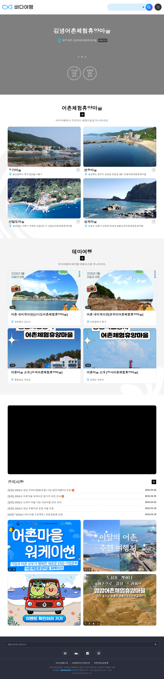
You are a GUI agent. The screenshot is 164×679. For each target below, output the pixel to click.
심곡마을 (90, 222)
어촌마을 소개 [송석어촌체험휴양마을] (36, 372)
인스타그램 (98, 653)
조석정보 (65, 653)
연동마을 (90, 170)
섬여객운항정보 (76, 653)
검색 (149, 7)
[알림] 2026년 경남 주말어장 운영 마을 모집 (31, 508)
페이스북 (87, 653)
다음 (85, 57)
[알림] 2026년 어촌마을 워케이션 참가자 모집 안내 (36, 496)
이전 (79, 57)
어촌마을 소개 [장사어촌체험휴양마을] (112, 372)
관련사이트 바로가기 (17, 644)
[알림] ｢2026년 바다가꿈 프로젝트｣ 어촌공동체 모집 (35, 514)
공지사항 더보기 (154, 482)
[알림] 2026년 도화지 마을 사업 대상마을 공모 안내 (35, 502)
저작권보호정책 (101, 663)
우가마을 (14, 170)
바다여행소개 (62, 663)
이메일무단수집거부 (81, 663)
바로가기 (103, 40)
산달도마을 (16, 222)
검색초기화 (143, 7)
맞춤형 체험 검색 (90, 73)
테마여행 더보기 (82, 258)
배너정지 (82, 57)
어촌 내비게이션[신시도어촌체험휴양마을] (39, 314)
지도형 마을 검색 (74, 73)
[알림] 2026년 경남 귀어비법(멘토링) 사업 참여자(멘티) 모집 (41, 490)
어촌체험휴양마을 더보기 (82, 114)
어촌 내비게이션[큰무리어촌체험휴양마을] (115, 314)
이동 (78, 170)
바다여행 (17, 7)
